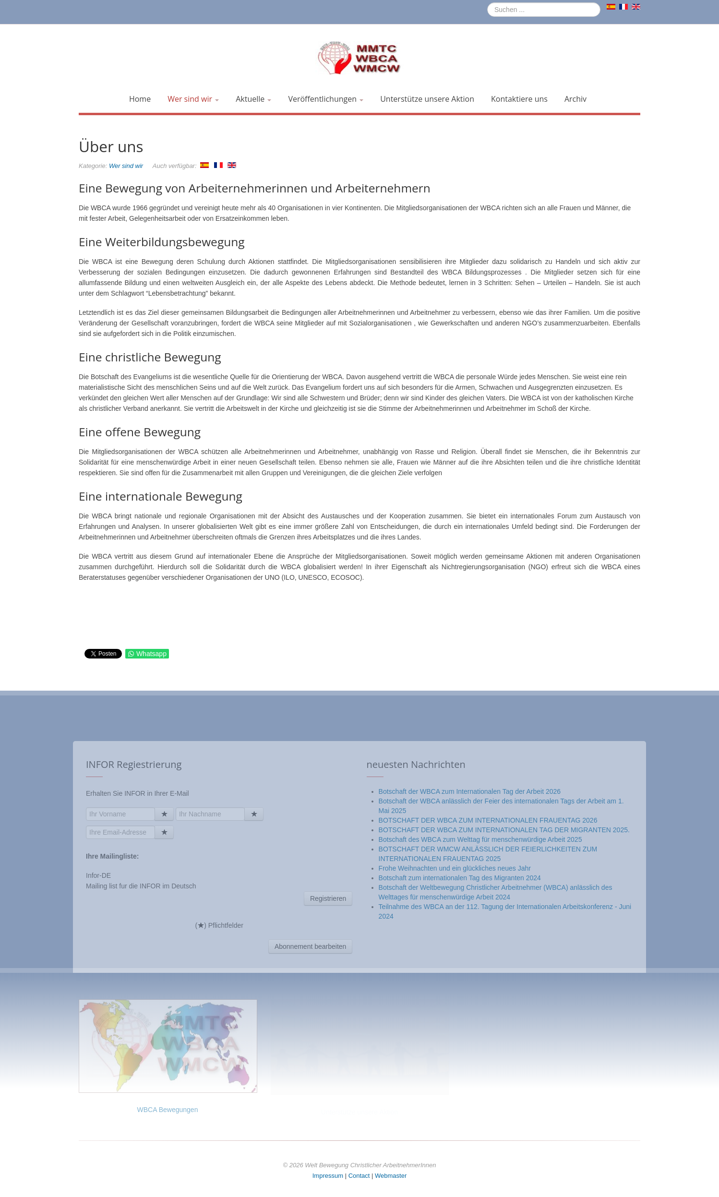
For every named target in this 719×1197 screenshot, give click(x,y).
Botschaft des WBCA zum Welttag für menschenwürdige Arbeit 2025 (480, 971)
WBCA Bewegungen (167, 1109)
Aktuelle (253, 99)
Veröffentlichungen (325, 99)
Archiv (575, 99)
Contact (359, 1175)
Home (140, 99)
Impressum (327, 1175)
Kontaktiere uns (519, 99)
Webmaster (391, 1175)
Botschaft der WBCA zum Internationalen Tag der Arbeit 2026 (470, 923)
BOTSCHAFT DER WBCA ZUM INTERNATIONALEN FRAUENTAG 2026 (488, 952)
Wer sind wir (193, 99)
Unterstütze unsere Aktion (427, 99)
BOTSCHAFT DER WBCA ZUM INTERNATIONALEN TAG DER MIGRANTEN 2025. (504, 962)
